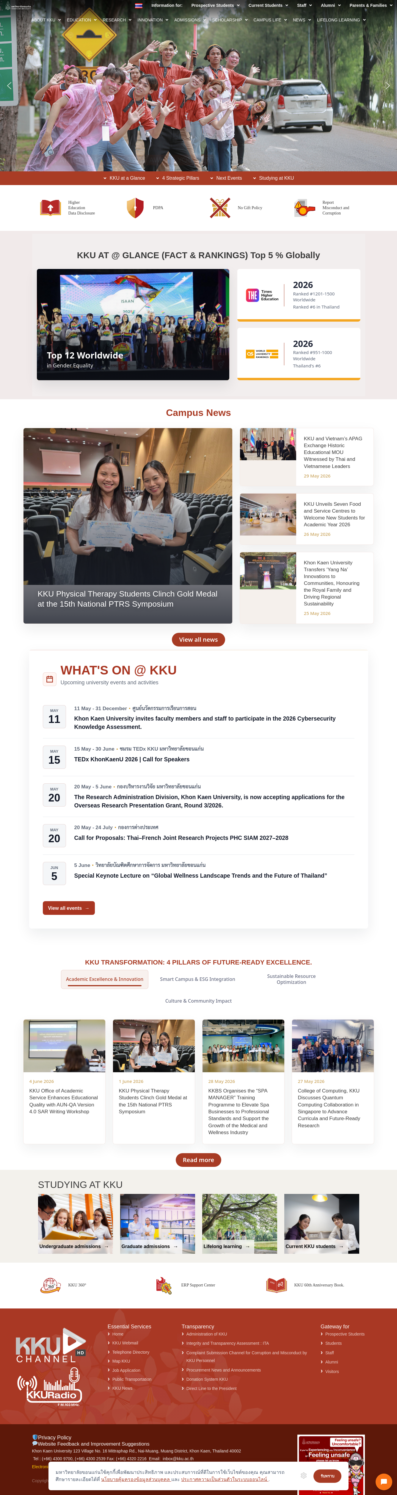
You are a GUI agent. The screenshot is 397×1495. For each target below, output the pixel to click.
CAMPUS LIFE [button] (270, 20)
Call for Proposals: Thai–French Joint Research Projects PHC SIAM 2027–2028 (181, 838)
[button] (215, 5)
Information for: (166, 5)
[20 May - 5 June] (54, 795)
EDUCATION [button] (82, 20)
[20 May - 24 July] (54, 835)
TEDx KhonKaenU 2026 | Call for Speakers (132, 759)
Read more (198, 1160)
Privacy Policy (51, 1438)
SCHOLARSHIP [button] (229, 20)
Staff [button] (304, 5)
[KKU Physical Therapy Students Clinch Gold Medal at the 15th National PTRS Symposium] (128, 526)
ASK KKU (35, 144)
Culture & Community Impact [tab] (198, 1001)
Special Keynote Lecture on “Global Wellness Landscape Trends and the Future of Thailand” (200, 875)
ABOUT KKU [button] (46, 20)
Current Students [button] (268, 5)
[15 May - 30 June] (54, 757)
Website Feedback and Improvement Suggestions (91, 1444)
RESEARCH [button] (117, 20)
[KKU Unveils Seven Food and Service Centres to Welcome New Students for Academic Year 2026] (307, 519)
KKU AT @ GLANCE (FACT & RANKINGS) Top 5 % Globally (198, 255)
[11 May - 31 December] (54, 716)
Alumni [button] (330, 5)
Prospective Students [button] (216, 5)
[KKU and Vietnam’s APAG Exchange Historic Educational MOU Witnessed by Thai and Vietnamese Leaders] (307, 457)
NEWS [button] (302, 20)
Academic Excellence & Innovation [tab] (104, 979)
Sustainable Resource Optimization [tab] (291, 979)
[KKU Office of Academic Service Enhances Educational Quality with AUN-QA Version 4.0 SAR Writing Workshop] (64, 1082)
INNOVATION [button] (152, 20)
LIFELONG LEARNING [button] (341, 20)
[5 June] (54, 873)
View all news (198, 639)
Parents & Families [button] (371, 5)
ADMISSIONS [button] (190, 20)
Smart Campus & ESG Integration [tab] (197, 979)
